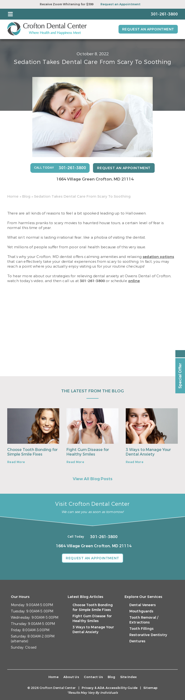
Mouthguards (141, 611)
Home (13, 196)
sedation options (158, 256)
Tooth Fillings (141, 628)
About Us (71, 677)
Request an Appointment (120, 4)
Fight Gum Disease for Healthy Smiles (87, 452)
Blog (26, 196)
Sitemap (150, 688)
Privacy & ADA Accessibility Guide (110, 688)
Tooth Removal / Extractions (143, 620)
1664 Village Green (94, 179)
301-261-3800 (92, 280)
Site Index (128, 677)
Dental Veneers (142, 605)
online (134, 280)
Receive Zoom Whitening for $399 (66, 4)
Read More (16, 462)
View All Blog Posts (92, 479)
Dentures (137, 641)
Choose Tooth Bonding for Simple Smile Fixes (32, 452)
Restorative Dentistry (148, 635)
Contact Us (93, 677)
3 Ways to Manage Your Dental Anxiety (148, 452)
